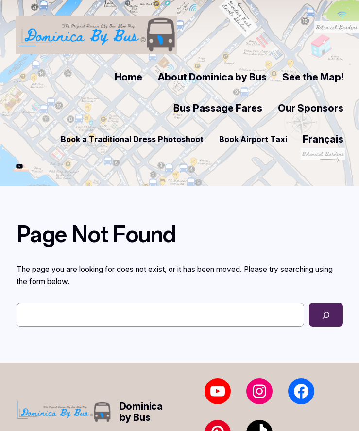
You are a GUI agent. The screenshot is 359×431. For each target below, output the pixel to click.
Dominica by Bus (141, 411)
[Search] (326, 315)
